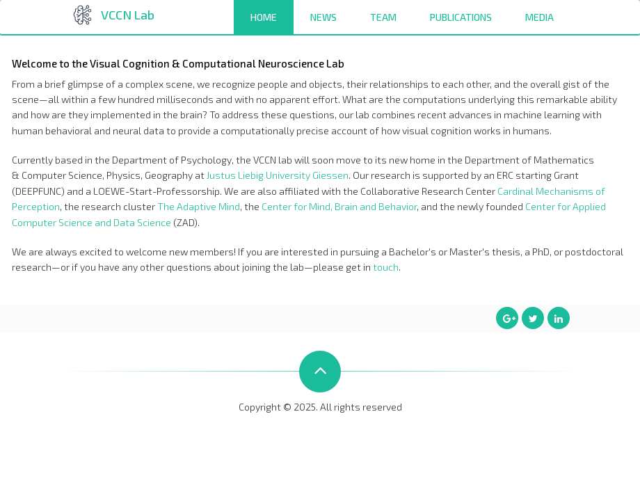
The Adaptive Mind (198, 206)
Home (263, 17)
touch (386, 267)
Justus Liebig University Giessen (278, 175)
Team (383, 17)
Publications (461, 17)
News (323, 17)
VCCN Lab (127, 14)
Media (539, 17)
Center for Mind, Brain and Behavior (339, 206)
